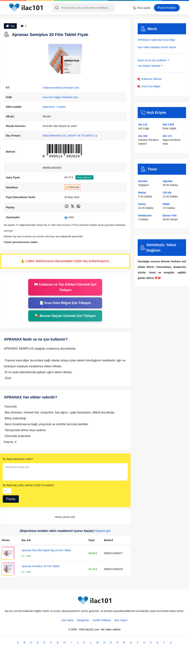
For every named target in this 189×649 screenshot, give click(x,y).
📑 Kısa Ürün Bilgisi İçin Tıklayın (65, 303)
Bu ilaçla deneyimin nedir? (18, 459)
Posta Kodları (167, 7)
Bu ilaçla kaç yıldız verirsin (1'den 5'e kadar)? (28, 485)
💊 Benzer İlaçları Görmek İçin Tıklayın (65, 316)
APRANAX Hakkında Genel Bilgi (156, 39)
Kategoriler (83, 620)
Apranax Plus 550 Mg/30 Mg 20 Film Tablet (46, 550)
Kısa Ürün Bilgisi (149, 86)
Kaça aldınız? (84, 177)
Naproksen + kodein (54, 106)
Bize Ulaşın (121, 620)
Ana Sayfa (67, 620)
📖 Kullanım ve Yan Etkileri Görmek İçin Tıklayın (65, 287)
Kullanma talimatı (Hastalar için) (61, 87)
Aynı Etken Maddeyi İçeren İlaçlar (157, 47)
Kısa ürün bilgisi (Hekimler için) (60, 97)
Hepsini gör (103, 531)
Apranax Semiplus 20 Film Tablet (40, 566)
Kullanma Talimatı (150, 78)
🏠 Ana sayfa (141, 7)
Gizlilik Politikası (102, 620)
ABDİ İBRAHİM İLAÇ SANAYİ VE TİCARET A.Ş (70, 135)
